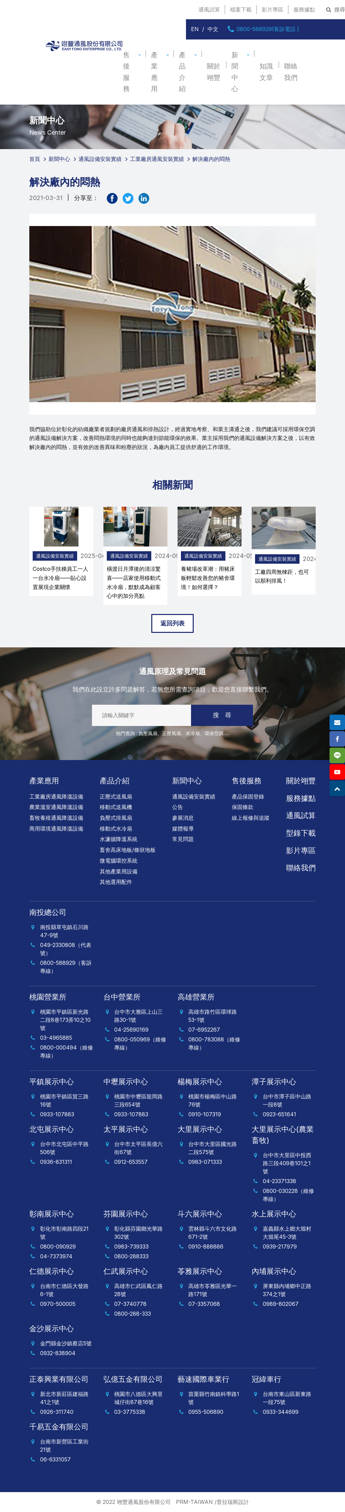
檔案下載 (241, 9)
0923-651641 (279, 1114)
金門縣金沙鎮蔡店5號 (66, 1343)
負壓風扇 (147, 733)
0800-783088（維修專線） (214, 1043)
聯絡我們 (290, 71)
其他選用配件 (116, 881)
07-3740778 (130, 1303)
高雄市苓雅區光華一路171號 (212, 1290)
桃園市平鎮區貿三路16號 (64, 1100)
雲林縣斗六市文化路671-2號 (212, 1232)
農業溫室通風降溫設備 (56, 807)
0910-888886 (205, 1246)
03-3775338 (129, 1411)
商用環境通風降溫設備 (56, 828)
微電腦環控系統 (118, 860)
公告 (177, 807)
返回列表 (172, 623)
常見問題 (183, 839)
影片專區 (272, 9)
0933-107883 (57, 1114)
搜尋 (335, 9)
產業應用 (154, 72)
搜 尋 (222, 715)
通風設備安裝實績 (55, 556)
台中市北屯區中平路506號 (64, 1148)
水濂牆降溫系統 (118, 839)
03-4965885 (56, 1037)
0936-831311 (56, 1161)
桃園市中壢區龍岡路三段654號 (138, 1100)
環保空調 (214, 733)
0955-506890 (205, 1411)
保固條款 (242, 807)
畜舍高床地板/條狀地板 (128, 849)
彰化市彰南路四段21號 (64, 1232)
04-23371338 (279, 1181)
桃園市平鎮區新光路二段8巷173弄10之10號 (65, 1019)
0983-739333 (131, 1246)
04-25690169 (131, 1029)
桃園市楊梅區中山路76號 (212, 1100)
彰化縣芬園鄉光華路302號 (138, 1232)
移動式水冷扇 (116, 828)
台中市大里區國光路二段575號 (212, 1148)
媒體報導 (183, 828)
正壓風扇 (171, 733)
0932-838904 (57, 1353)
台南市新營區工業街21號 (64, 1445)
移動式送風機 (116, 807)
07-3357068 (204, 1303)
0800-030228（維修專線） (288, 1194)
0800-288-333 (132, 1313)
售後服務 (126, 72)
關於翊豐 (213, 71)
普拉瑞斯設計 (233, 1502)
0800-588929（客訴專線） (66, 966)
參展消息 (183, 817)
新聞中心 (234, 72)
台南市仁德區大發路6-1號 (64, 1290)
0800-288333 (131, 1256)
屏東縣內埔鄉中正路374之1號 (287, 1290)
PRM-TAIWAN (194, 1502)
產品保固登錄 (248, 796)
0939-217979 (280, 1246)
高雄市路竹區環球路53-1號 (212, 1015)
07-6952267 (204, 1029)
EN (195, 29)
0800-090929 (58, 1246)
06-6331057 (55, 1459)
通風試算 (209, 9)
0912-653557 (131, 1161)
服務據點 (304, 9)
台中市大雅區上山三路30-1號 (138, 1015)
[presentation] (22, 556)
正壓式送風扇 (116, 796)
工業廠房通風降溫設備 (56, 796)
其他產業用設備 (118, 871)
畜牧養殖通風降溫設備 (56, 817)
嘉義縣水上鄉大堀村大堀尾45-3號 (287, 1232)
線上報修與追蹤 (251, 817)
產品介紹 (182, 72)
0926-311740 (56, 1411)
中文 (213, 29)
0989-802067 (281, 1303)
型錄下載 (301, 833)
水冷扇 (193, 733)
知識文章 (266, 71)
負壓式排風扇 (116, 817)
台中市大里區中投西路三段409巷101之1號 (287, 1163)
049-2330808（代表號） (65, 949)
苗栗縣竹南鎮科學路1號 (213, 1398)
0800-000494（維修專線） (66, 1051)
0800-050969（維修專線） (140, 1043)
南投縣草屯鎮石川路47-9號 (64, 931)
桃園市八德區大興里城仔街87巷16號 (138, 1398)
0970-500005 (57, 1303)
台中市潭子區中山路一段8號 (287, 1100)
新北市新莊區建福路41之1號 (64, 1398)
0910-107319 (204, 1114)
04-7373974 (56, 1256)
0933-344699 (281, 1411)
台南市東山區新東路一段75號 (287, 1398)
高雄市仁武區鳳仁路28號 (138, 1290)
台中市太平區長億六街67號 (138, 1148)
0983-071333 (205, 1161)
